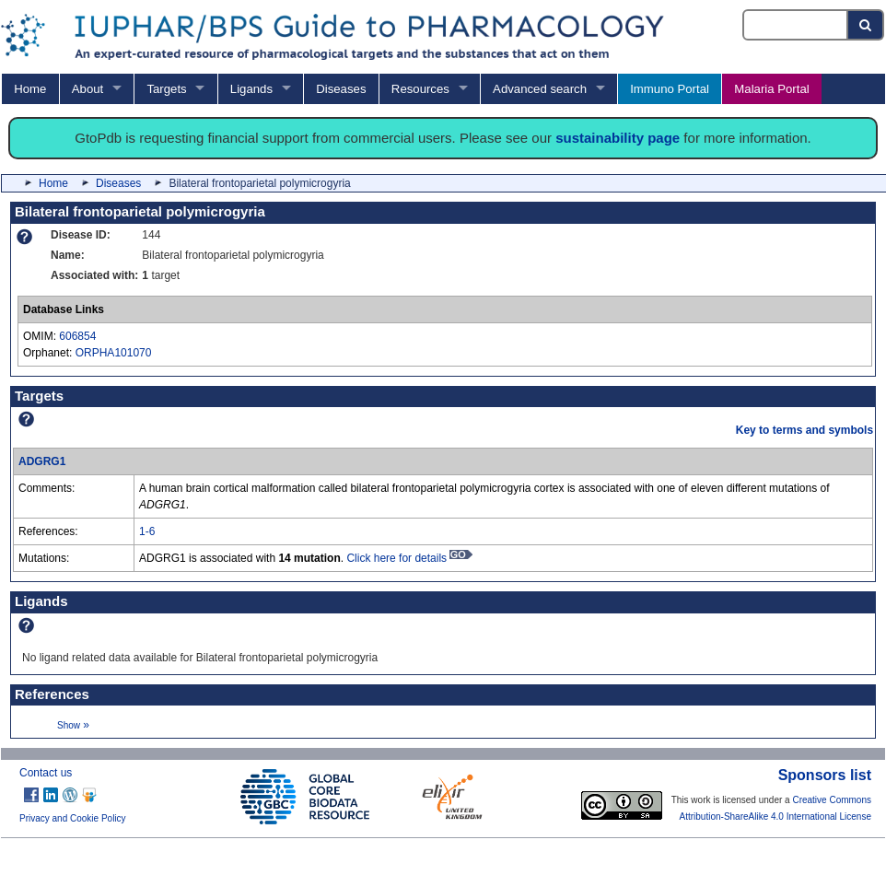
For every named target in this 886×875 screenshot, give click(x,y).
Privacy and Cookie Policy (72, 818)
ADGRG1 (41, 461)
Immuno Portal (669, 89)
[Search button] (866, 25)
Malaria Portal (771, 89)
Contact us (45, 772)
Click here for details (409, 558)
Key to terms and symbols (804, 430)
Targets (166, 89)
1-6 (147, 531)
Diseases (341, 89)
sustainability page (617, 138)
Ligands (251, 89)
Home (30, 89)
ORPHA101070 (114, 352)
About (87, 89)
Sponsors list (824, 775)
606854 (77, 336)
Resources (420, 89)
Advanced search (540, 89)
